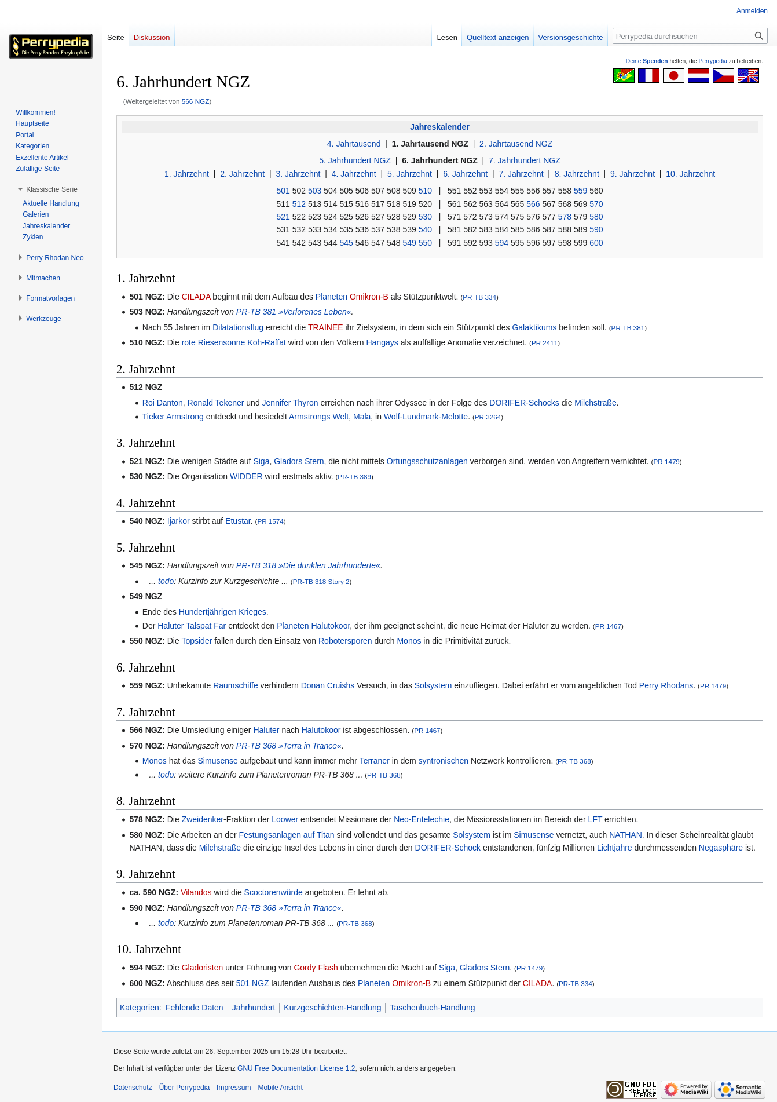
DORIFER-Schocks (524, 402)
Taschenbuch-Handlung (432, 1007)
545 (346, 242)
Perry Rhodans (666, 685)
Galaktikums (534, 327)
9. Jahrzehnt (632, 173)
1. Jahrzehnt (186, 173)
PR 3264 (488, 417)
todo (166, 581)
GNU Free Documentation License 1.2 (296, 1068)
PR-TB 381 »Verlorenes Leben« (293, 311)
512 (299, 204)
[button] (52, 189)
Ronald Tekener (216, 402)
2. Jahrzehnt (242, 173)
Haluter (170, 625)
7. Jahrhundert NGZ (524, 160)
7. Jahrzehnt (521, 173)
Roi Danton (162, 402)
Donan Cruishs (328, 685)
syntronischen (443, 760)
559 (580, 190)
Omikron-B (369, 296)
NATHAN (625, 835)
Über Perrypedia (184, 1087)
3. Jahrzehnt (298, 173)
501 (282, 190)
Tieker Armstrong (173, 416)
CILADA (196, 296)
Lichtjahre (614, 847)
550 (425, 242)
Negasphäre (721, 847)
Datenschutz (132, 1087)
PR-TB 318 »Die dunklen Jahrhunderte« (308, 565)
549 (409, 242)
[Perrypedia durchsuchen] (690, 36)
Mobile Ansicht (280, 1087)
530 (425, 216)
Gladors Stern (299, 461)
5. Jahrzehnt (409, 173)
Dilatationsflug (237, 327)
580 (596, 216)
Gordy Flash (316, 967)
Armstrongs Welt (319, 416)
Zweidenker (202, 819)
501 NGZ (252, 983)
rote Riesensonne (213, 342)
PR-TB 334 (479, 297)
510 (425, 190)
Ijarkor (178, 521)
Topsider (196, 640)
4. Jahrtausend (354, 143)
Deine (647, 61)
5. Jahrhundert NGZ (355, 160)
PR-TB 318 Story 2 (321, 581)
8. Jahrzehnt (577, 173)
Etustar (238, 521)
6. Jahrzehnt (465, 173)
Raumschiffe (235, 685)
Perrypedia (712, 61)
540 (425, 229)
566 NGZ (196, 101)
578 (564, 216)
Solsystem (433, 685)
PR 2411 (545, 342)
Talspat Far (206, 625)
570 (596, 204)
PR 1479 (666, 461)
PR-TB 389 (354, 476)
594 (501, 242)
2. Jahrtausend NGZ (515, 143)
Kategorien (139, 1007)
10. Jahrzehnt (690, 173)
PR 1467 (608, 626)
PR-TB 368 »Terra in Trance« (289, 745)
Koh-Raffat (266, 342)
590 (596, 229)
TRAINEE (325, 327)
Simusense (218, 760)
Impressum (234, 1087)
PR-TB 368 (574, 761)
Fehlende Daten (194, 1007)
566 (533, 204)
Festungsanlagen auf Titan (287, 835)
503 (314, 190)
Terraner (375, 760)
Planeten (331, 296)
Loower (285, 819)
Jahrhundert (254, 1007)
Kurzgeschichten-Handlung (332, 1007)
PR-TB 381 (628, 327)
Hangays (382, 342)
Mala (362, 416)
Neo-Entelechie (421, 819)
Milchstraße (595, 402)
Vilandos (196, 892)
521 (282, 216)
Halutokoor (330, 625)
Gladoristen (202, 967)
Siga (261, 461)
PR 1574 (270, 521)
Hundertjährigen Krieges (222, 611)
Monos (409, 640)
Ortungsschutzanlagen (427, 461)
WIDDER (246, 476)
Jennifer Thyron (290, 402)
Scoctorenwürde (273, 892)
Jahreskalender (440, 127)
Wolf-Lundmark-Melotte (426, 416)
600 (596, 242)
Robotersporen (345, 640)
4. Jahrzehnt (354, 173)
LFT (595, 819)
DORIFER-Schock (448, 847)
